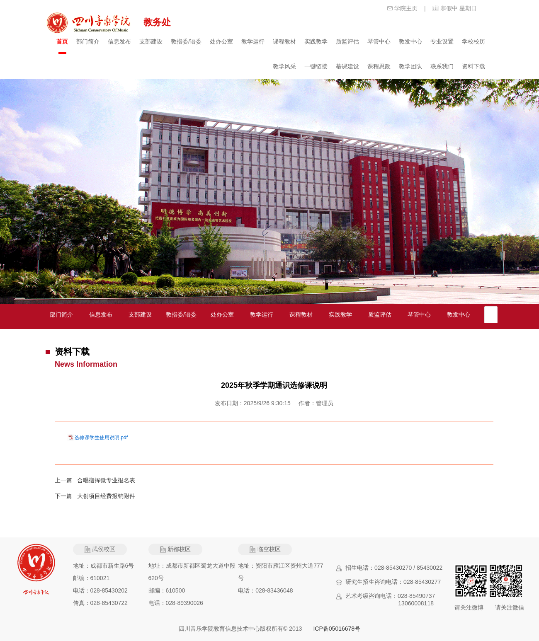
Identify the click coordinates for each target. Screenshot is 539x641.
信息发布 (119, 41)
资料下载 (473, 66)
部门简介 (88, 41)
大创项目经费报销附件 (106, 496)
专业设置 (442, 41)
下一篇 (66, 496)
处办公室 (221, 41)
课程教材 (284, 41)
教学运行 (253, 41)
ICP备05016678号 (336, 628)
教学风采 (284, 66)
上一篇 (66, 480)
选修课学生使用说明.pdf (101, 437)
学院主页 (406, 8)
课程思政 (379, 66)
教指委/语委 (186, 41)
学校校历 (473, 41)
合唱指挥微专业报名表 (106, 480)
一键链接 (316, 66)
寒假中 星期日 (458, 8)
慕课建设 (347, 66)
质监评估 (347, 41)
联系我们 (442, 66)
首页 (62, 41)
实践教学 (316, 41)
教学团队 (410, 66)
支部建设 (151, 41)
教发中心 (410, 41)
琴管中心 (379, 41)
